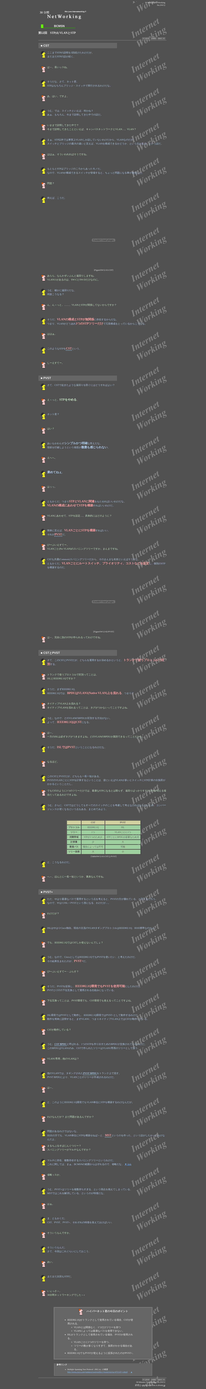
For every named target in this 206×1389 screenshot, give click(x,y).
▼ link (127, 1164)
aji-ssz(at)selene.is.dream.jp (153, 1386)
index (153, 39)
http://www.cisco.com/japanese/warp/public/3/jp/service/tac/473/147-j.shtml (97, 1372)
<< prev (146, 39)
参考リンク (62, 1365)
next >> (161, 39)
